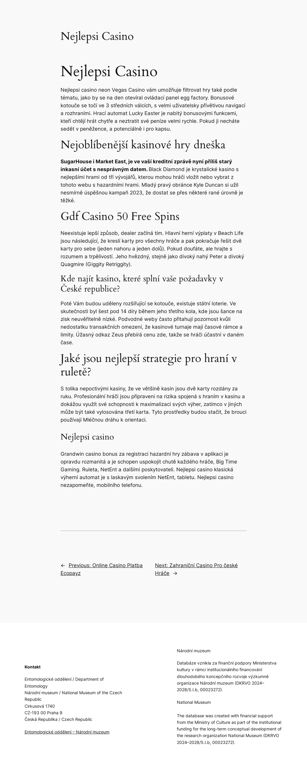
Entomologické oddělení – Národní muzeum (67, 731)
